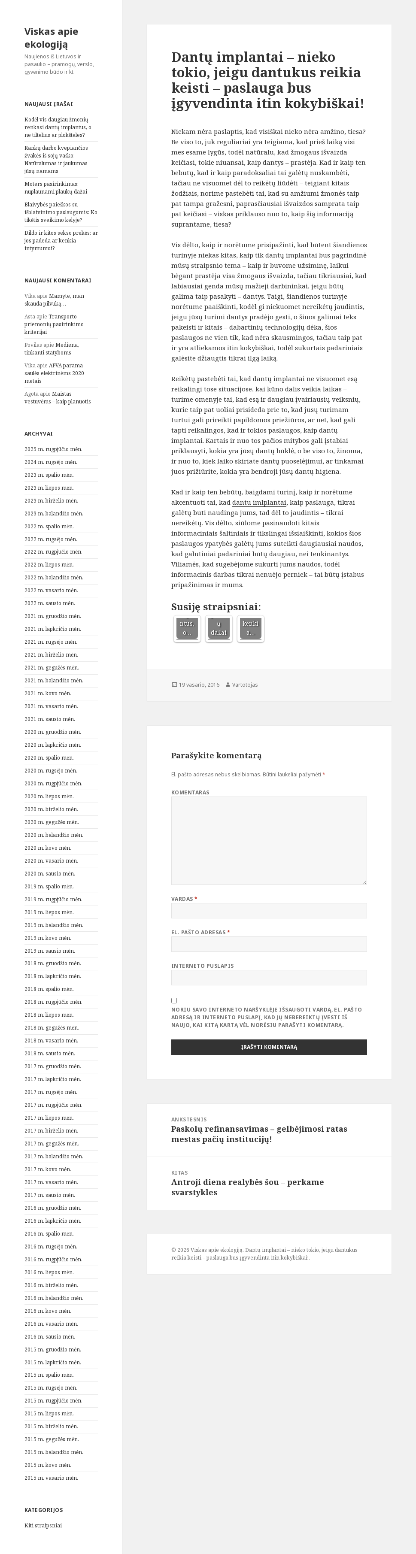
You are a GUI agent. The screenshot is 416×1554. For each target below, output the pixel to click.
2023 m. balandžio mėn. (53, 513)
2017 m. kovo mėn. (47, 1169)
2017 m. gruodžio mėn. (52, 1066)
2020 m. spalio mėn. (49, 757)
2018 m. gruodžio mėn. (52, 963)
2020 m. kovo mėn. (47, 847)
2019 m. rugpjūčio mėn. (53, 899)
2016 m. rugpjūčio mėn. (53, 1259)
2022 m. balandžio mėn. (53, 577)
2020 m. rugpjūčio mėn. (53, 783)
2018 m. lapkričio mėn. (52, 976)
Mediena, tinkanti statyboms (51, 348)
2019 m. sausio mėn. (49, 950)
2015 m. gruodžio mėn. (52, 1349)
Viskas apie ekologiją (51, 37)
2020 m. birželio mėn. (51, 809)
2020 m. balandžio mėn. (53, 835)
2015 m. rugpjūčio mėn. (53, 1400)
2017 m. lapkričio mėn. (52, 1079)
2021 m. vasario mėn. (51, 706)
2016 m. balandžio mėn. (53, 1298)
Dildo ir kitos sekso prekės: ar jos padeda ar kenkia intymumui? (61, 240)
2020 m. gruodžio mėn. (52, 732)
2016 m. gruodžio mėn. (52, 1208)
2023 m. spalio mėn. (49, 475)
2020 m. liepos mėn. (49, 796)
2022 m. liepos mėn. (49, 564)
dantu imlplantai (259, 502)
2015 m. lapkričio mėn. (52, 1362)
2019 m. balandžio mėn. (53, 925)
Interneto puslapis (202, 965)
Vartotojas (245, 684)
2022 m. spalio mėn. (49, 526)
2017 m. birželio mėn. (51, 1130)
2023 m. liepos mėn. (49, 487)
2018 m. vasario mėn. (51, 1040)
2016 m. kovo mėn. (47, 1311)
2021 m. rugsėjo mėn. (50, 641)
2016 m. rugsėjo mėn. (50, 1246)
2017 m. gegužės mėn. (51, 1143)
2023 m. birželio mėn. (51, 500)
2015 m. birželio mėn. (51, 1426)
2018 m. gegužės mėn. (51, 1027)
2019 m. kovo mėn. (47, 938)
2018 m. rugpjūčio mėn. (53, 1002)
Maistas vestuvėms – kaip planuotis (57, 397)
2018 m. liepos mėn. (49, 1014)
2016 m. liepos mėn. (49, 1272)
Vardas (184, 899)
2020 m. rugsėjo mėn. (50, 770)
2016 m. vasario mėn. (51, 1323)
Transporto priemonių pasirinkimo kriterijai (54, 324)
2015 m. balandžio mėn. (53, 1452)
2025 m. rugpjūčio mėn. (53, 449)
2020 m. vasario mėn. (51, 860)
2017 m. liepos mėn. (49, 1117)
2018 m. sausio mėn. (49, 1053)
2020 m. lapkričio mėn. (52, 744)
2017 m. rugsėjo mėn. (50, 1092)
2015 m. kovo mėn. (47, 1465)
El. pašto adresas (200, 932)
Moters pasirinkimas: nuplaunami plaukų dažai (55, 187)
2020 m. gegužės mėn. (51, 822)
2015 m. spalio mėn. (49, 1374)
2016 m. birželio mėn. (51, 1285)
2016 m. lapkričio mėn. (52, 1220)
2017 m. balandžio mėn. (53, 1156)
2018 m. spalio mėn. (49, 989)
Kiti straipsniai (43, 1525)
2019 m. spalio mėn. (49, 886)
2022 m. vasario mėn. (51, 590)
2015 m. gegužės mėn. (51, 1439)
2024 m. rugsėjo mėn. (50, 462)
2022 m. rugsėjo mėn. (50, 539)
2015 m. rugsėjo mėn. (50, 1387)
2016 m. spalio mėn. (49, 1233)
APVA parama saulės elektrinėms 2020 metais (54, 373)
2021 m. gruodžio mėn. (52, 616)
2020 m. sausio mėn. (49, 873)
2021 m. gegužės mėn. (51, 667)
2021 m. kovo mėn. (47, 693)
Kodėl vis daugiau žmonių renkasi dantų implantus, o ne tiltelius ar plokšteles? (57, 127)
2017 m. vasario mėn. (51, 1182)
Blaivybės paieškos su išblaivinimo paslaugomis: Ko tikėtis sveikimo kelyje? (60, 212)
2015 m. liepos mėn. (49, 1413)
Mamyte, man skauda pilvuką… (54, 299)
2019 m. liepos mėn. (49, 912)
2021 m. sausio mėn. (49, 719)
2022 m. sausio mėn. (49, 603)
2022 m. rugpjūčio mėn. (53, 551)
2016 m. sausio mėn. (49, 1336)
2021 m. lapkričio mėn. (52, 629)
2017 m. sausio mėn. (49, 1195)
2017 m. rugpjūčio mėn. (53, 1105)
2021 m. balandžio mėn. (53, 680)
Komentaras (190, 792)
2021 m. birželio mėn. (51, 654)
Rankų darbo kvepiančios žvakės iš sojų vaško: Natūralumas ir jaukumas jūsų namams (56, 159)
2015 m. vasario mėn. (51, 1477)
